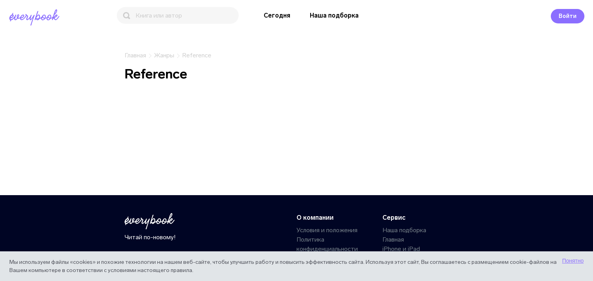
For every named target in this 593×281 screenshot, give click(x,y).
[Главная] (36, 17)
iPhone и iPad (401, 249)
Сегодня (277, 15)
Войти (568, 16)
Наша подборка (334, 15)
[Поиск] (178, 15)
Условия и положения (326, 230)
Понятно (573, 261)
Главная (393, 239)
